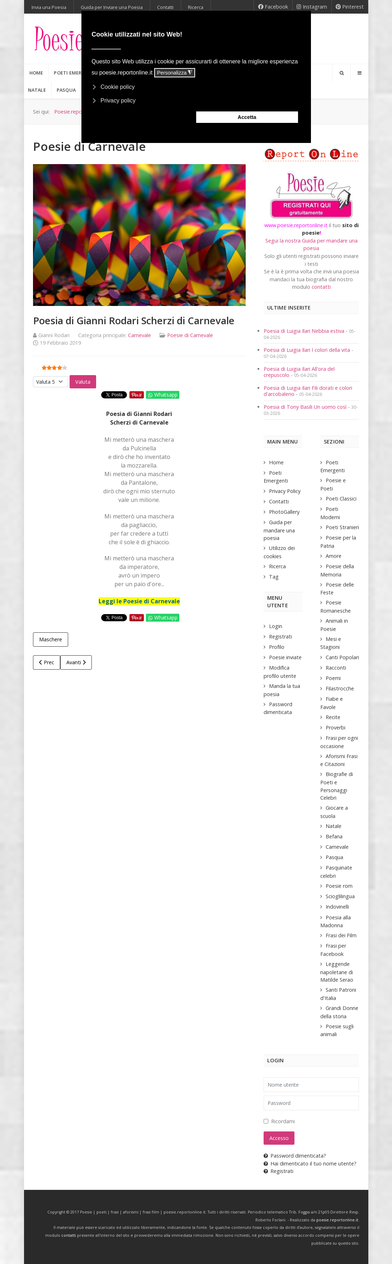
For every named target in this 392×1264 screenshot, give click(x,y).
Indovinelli (337, 906)
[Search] (341, 72)
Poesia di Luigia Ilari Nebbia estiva (305, 330)
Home (276, 462)
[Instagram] (312, 7)
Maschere (50, 639)
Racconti (336, 667)
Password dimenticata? (295, 1155)
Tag (274, 576)
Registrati (280, 636)
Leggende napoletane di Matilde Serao (336, 972)
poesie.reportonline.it (337, 1219)
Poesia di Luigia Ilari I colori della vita (307, 349)
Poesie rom (339, 885)
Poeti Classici (341, 498)
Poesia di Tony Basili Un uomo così (305, 406)
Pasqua (334, 857)
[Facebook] (273, 7)
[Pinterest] (349, 7)
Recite (333, 717)
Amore (333, 555)
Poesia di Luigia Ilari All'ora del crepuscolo (299, 371)
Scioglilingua (340, 896)
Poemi (333, 678)
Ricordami (283, 1121)
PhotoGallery (284, 511)
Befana (334, 836)
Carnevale (139, 335)
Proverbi (335, 727)
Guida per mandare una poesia (279, 530)
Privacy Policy (285, 491)
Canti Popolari (342, 657)
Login (275, 626)
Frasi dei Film (341, 935)
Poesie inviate (285, 657)
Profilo (276, 646)
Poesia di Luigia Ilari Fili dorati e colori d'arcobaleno (308, 390)
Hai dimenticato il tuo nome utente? (310, 1163)
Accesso (279, 1138)
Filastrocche (340, 688)
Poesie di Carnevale (190, 335)
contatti (321, 286)
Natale (333, 826)
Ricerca (277, 566)
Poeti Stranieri (342, 527)
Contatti (279, 501)
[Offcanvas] (359, 72)
